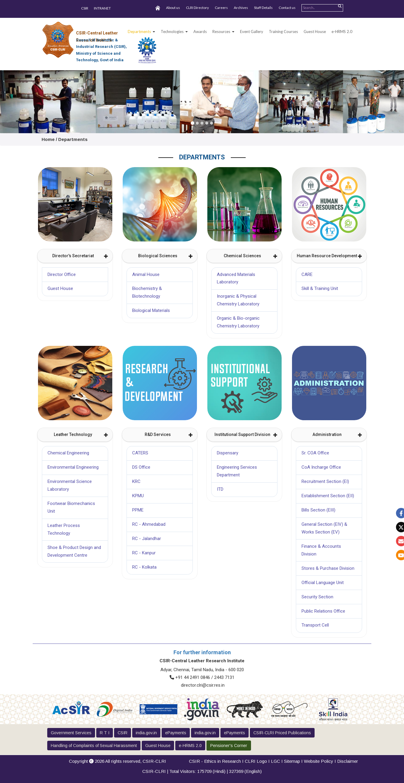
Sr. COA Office (315, 453)
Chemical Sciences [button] (251, 255)
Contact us (287, 7)
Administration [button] (337, 434)
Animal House (146, 274)
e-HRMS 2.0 (342, 31)
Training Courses (283, 31)
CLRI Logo (256, 761)
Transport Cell (315, 625)
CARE (307, 274)
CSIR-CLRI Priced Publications (282, 732)
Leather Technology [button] (81, 434)
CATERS (140, 453)
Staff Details (263, 7)
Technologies (172, 31)
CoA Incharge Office (321, 467)
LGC (275, 761)
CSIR (84, 8)
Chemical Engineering (68, 453)
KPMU (138, 495)
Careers (221, 7)
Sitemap (292, 761)
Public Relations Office (323, 611)
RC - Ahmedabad (148, 524)
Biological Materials (151, 310)
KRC (136, 481)
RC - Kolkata (144, 567)
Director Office (62, 274)
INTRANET (102, 8)
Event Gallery (251, 31)
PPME (137, 510)
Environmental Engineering (73, 467)
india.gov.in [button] (146, 732)
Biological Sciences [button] (165, 255)
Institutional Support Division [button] (246, 434)
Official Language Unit (323, 582)
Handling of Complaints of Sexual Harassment (94, 745)
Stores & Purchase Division (328, 568)
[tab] (75, 256)
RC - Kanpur (144, 553)
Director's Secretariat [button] (80, 255)
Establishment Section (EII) (328, 495)
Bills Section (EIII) (318, 510)
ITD (220, 489)
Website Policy (318, 761)
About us (173, 7)
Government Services (71, 732)
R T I (104, 732)
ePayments (175, 732)
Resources (221, 31)
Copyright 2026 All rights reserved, (117, 761)
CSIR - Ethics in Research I (217, 761)
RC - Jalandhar (146, 538)
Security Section (317, 597)
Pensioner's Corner (228, 745)
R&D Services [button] (169, 434)
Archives (241, 7)
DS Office (141, 467)
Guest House (315, 31)
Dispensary (227, 453)
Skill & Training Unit (320, 288)
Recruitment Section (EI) (325, 481)
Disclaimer (347, 761)
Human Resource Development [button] (329, 255)
